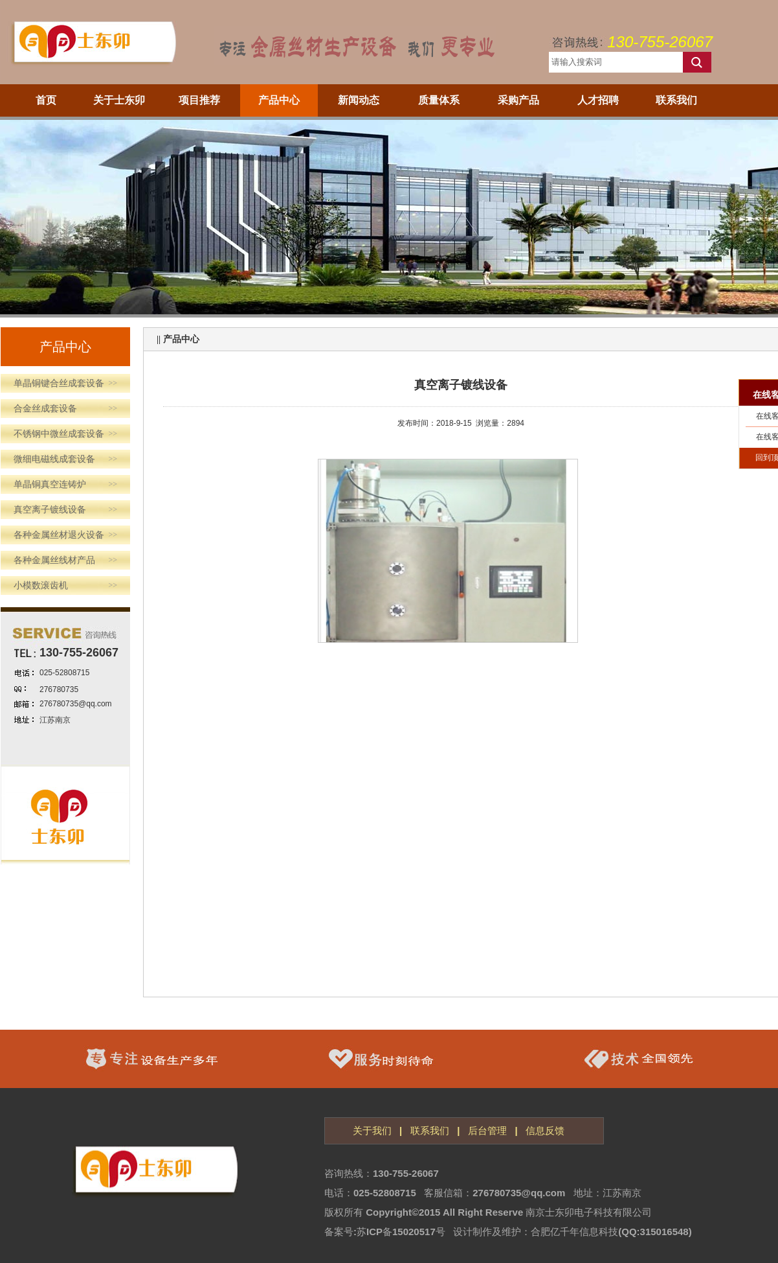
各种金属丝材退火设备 (65, 535)
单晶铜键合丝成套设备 (65, 383)
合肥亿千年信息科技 (574, 1231)
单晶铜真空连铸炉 (65, 484)
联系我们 (429, 1130)
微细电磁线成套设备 (65, 459)
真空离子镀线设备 (65, 509)
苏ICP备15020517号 (401, 1231)
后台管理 (487, 1130)
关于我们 (372, 1130)
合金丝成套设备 (65, 408)
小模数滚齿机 (65, 585)
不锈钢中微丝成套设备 (65, 433)
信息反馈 (545, 1130)
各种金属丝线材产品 (65, 560)
